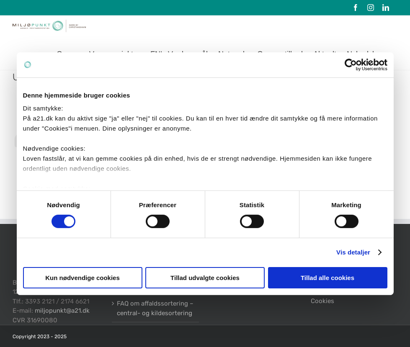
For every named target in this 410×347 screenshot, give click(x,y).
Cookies (322, 301)
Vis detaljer (353, 252)
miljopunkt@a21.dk (62, 310)
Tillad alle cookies (327, 277)
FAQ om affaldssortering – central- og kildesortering (155, 308)
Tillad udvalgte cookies (205, 277)
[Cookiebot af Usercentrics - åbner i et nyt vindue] (350, 64)
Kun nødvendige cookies (82, 277)
